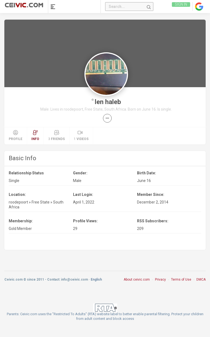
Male (77, 180)
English (96, 279)
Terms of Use (181, 279)
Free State (41, 202)
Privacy (160, 279)
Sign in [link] (181, 6)
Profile (15, 135)
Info (35, 135)
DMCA (201, 279)
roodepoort (18, 202)
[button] (107, 118)
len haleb (108, 102)
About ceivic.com (137, 279)
